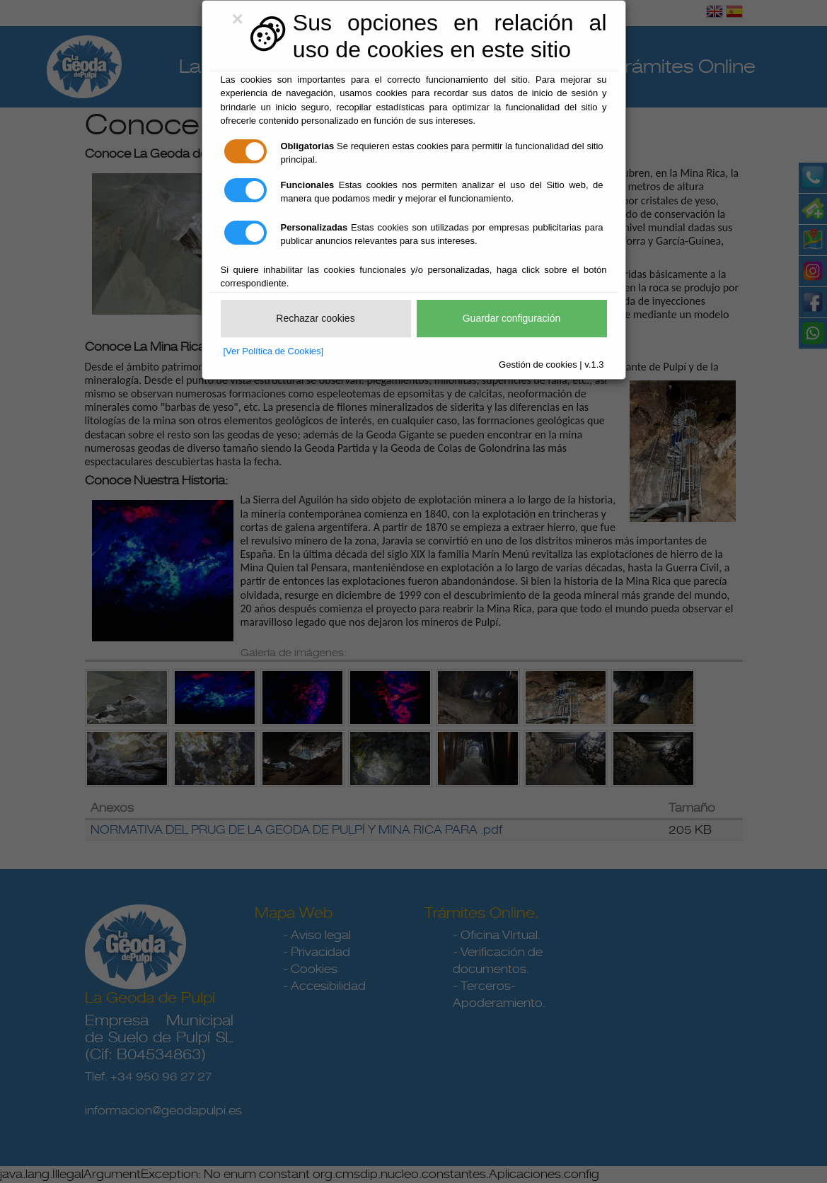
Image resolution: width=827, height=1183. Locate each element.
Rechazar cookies (315, 318)
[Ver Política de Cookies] (274, 351)
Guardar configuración (512, 318)
